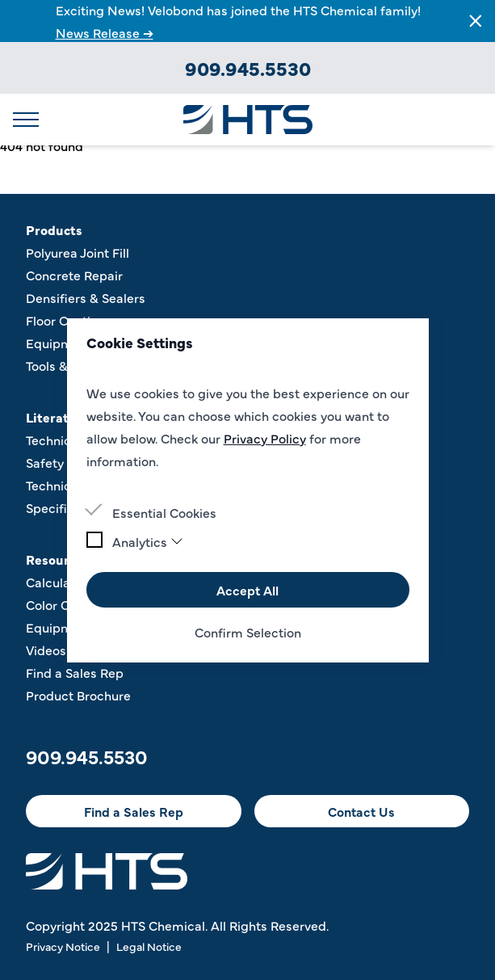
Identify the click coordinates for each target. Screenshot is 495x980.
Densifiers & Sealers (85, 297)
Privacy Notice (63, 946)
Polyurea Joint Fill (77, 252)
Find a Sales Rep (75, 672)
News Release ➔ (104, 32)
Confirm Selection (248, 632)
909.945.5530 (248, 67)
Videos (46, 649)
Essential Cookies (164, 512)
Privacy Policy (265, 438)
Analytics (148, 541)
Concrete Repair (74, 275)
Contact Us (361, 811)
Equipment (59, 342)
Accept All (247, 590)
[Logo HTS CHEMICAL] (248, 119)
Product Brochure (78, 695)
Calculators (60, 582)
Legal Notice (149, 946)
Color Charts (63, 604)
